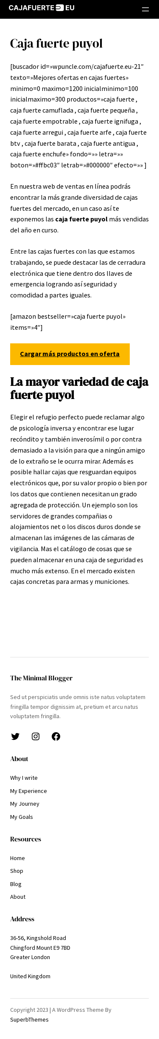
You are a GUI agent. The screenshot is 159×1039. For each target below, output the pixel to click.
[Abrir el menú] (145, 9)
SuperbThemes (29, 1019)
